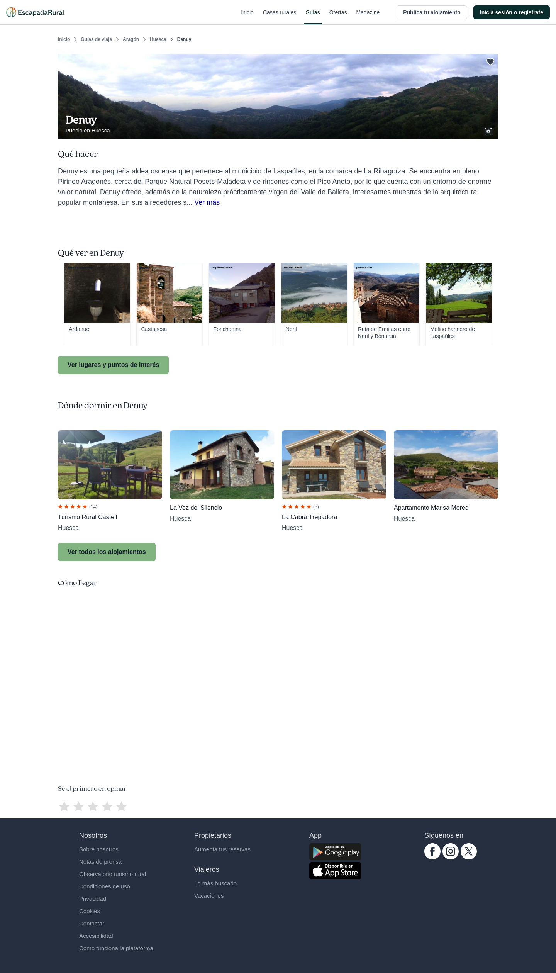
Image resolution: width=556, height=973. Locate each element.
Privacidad (92, 898)
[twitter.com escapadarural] (469, 857)
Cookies (89, 911)
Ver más (207, 202)
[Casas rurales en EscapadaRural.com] (35, 12)
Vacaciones (209, 895)
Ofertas (338, 17)
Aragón (131, 39)
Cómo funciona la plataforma (116, 948)
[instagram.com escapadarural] (450, 857)
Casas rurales (279, 17)
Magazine (368, 17)
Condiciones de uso (104, 886)
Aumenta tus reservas (222, 849)
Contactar (91, 923)
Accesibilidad (96, 935)
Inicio (247, 17)
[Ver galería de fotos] (489, 130)
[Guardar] (489, 60)
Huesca (158, 39)
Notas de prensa (100, 861)
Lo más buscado (215, 883)
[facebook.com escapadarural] (432, 857)
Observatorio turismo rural (112, 874)
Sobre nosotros (99, 849)
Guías (312, 17)
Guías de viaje (96, 39)
